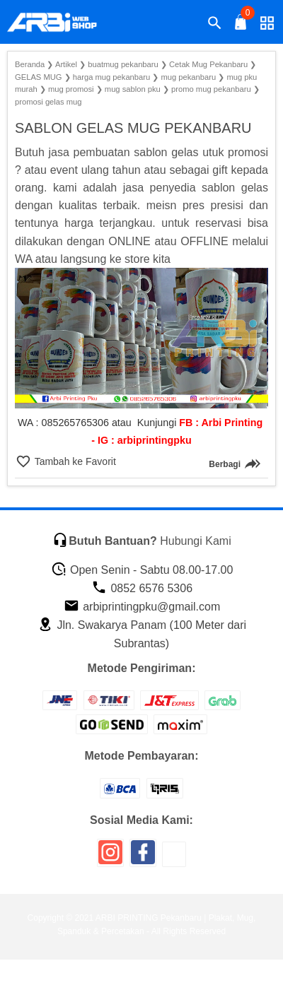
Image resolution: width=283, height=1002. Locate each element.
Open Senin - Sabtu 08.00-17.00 (142, 570)
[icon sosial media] (110, 857)
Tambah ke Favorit (74, 461)
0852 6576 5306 (141, 588)
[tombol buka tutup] (241, 26)
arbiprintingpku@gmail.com (142, 607)
